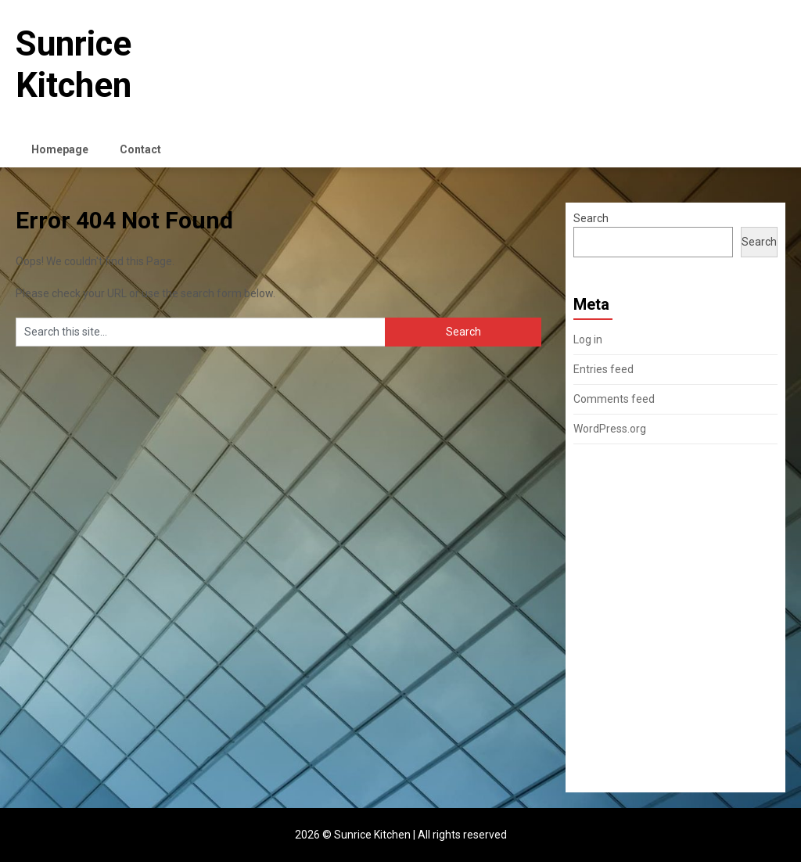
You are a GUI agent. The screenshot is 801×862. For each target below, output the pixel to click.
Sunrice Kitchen (73, 64)
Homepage (59, 149)
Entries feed (603, 369)
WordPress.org (609, 428)
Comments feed (614, 399)
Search (591, 218)
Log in (587, 339)
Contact (140, 149)
